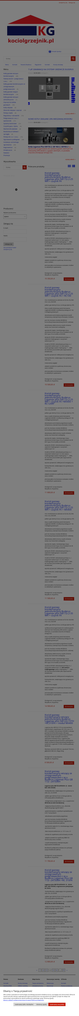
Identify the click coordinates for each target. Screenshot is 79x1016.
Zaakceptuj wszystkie (57, 1004)
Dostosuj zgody (41, 1004)
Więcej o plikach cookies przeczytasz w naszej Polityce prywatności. (23, 1000)
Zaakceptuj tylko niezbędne (24, 1004)
